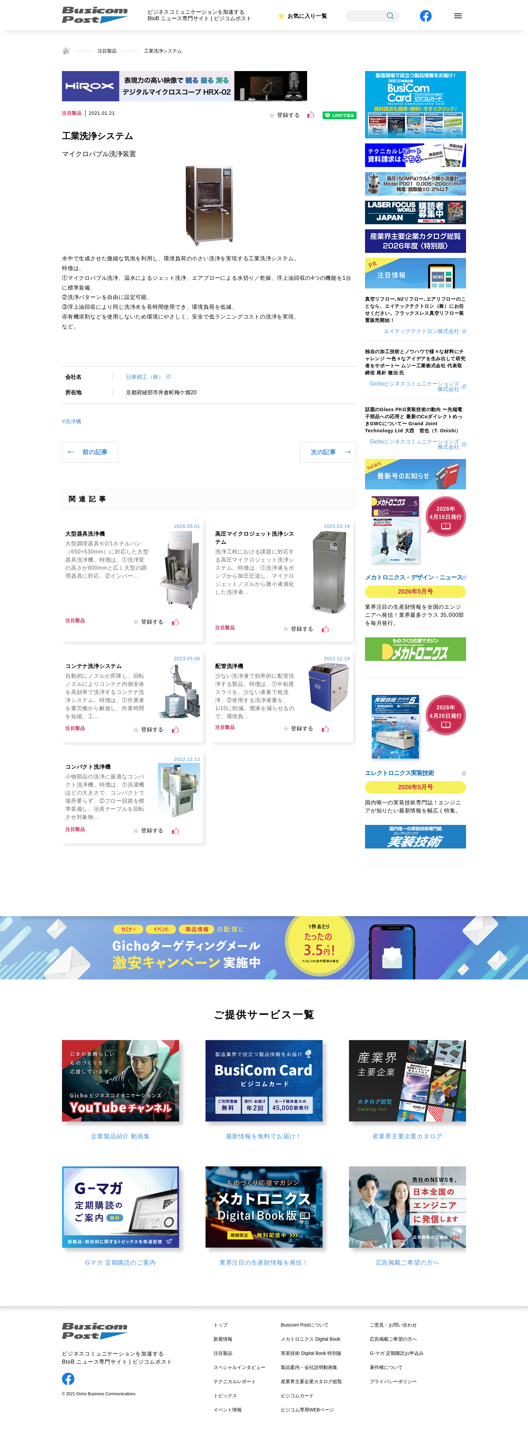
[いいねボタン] (311, 115)
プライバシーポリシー (393, 1381)
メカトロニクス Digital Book (310, 1339)
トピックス (225, 1395)
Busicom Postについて (305, 1325)
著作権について (386, 1367)
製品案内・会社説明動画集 (309, 1367)
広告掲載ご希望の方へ (393, 1339)
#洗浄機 (71, 421)
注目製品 (107, 51)
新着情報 (222, 1339)
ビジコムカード (297, 1395)
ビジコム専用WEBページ (307, 1409)
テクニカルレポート (234, 1381)
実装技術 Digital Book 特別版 (311, 1353)
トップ (220, 1325)
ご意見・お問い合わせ (393, 1325)
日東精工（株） (145, 377)
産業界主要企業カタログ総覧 (311, 1381)
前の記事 (95, 452)
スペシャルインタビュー (239, 1367)
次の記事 (323, 452)
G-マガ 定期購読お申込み (396, 1353)
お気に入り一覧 (307, 16)
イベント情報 (227, 1409)
